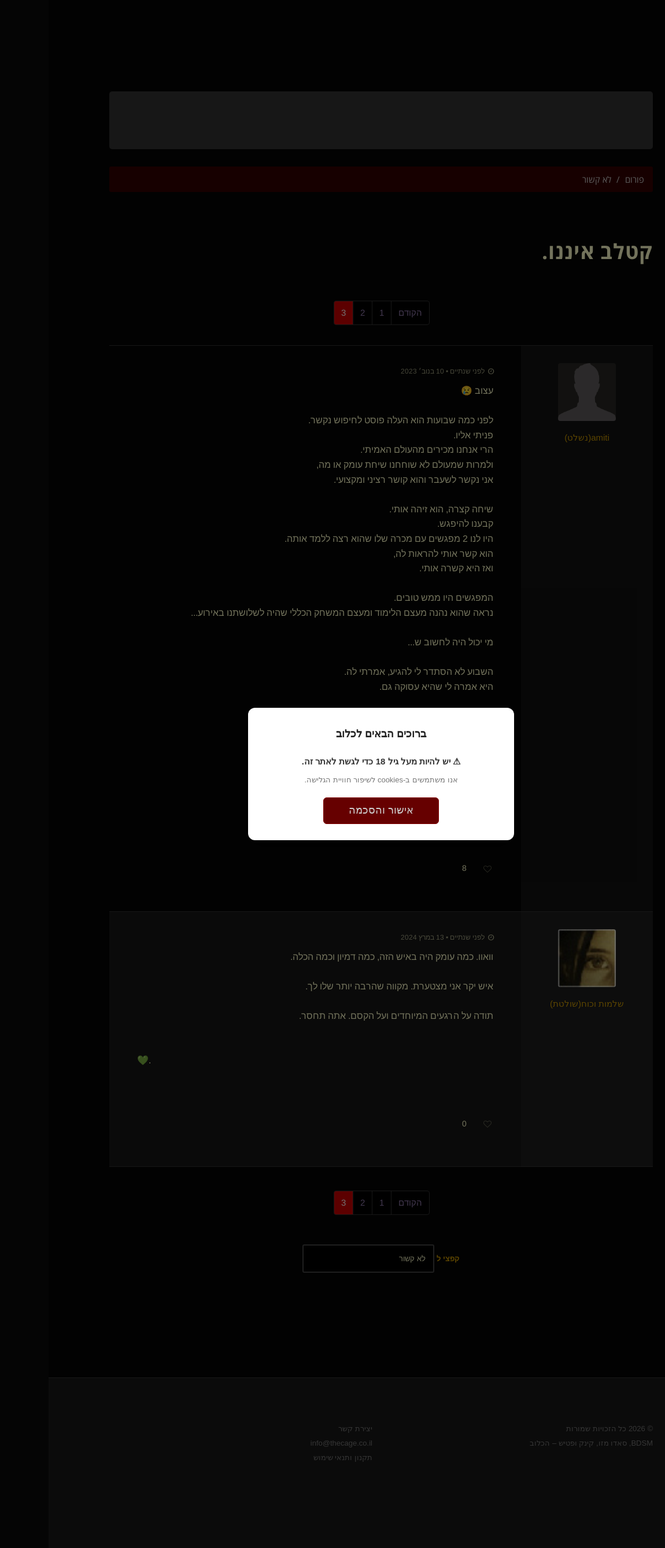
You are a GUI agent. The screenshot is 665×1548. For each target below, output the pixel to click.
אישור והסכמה (332, 810)
